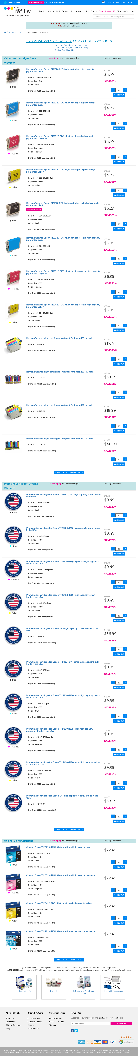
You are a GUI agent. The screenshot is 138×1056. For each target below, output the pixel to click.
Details (79, 26)
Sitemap (52, 1025)
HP (71, 11)
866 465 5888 (14, 2)
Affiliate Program (13, 1025)
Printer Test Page (56, 1022)
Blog (8, 1029)
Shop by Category (125, 11)
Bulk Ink (53, 991)
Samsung (78, 11)
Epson (65, 11)
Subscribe (121, 1023)
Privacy (30, 1025)
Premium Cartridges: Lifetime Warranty (71, 48)
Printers (12, 32)
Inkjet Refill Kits (24, 991)
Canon (51, 11)
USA (106, 2)
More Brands (91, 11)
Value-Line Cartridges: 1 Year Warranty (71, 45)
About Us (10, 1018)
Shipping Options (34, 1022)
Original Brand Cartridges (65, 50)
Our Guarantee (33, 1018)
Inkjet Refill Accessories (112, 991)
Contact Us (10, 1022)
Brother (42, 11)
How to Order (33, 1029)
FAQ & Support (55, 1018)
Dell (58, 11)
